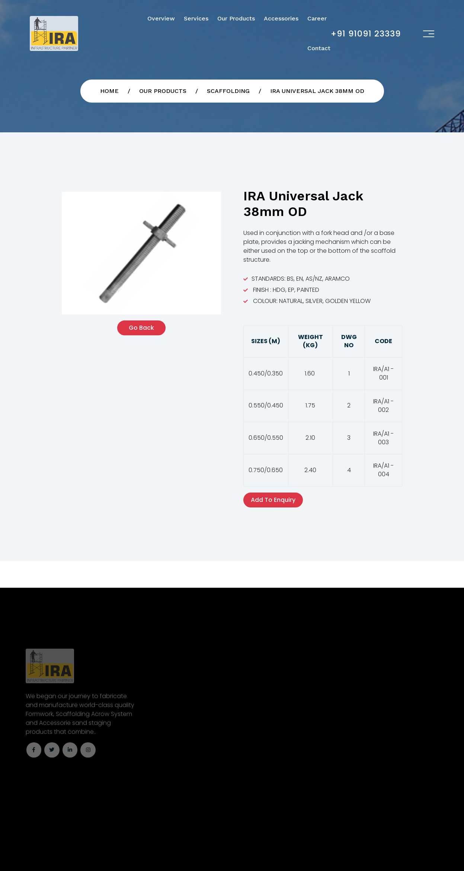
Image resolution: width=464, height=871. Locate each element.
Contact (318, 48)
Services (196, 18)
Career (317, 18)
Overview (161, 18)
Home (109, 90)
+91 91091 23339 (366, 33)
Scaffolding (228, 90)
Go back (141, 327)
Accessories (281, 18)
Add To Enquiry (273, 500)
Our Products (236, 18)
